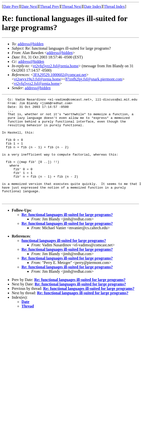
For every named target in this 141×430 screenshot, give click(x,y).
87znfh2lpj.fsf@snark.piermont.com (93, 79)
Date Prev (11, 6)
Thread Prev (49, 6)
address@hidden (30, 44)
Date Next (29, 6)
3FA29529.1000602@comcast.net (59, 75)
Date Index (92, 6)
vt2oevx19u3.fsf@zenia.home (37, 79)
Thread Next (71, 6)
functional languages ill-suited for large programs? (64, 261)
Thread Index (114, 6)
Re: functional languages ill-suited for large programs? (67, 235)
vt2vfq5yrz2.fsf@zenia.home (55, 66)
